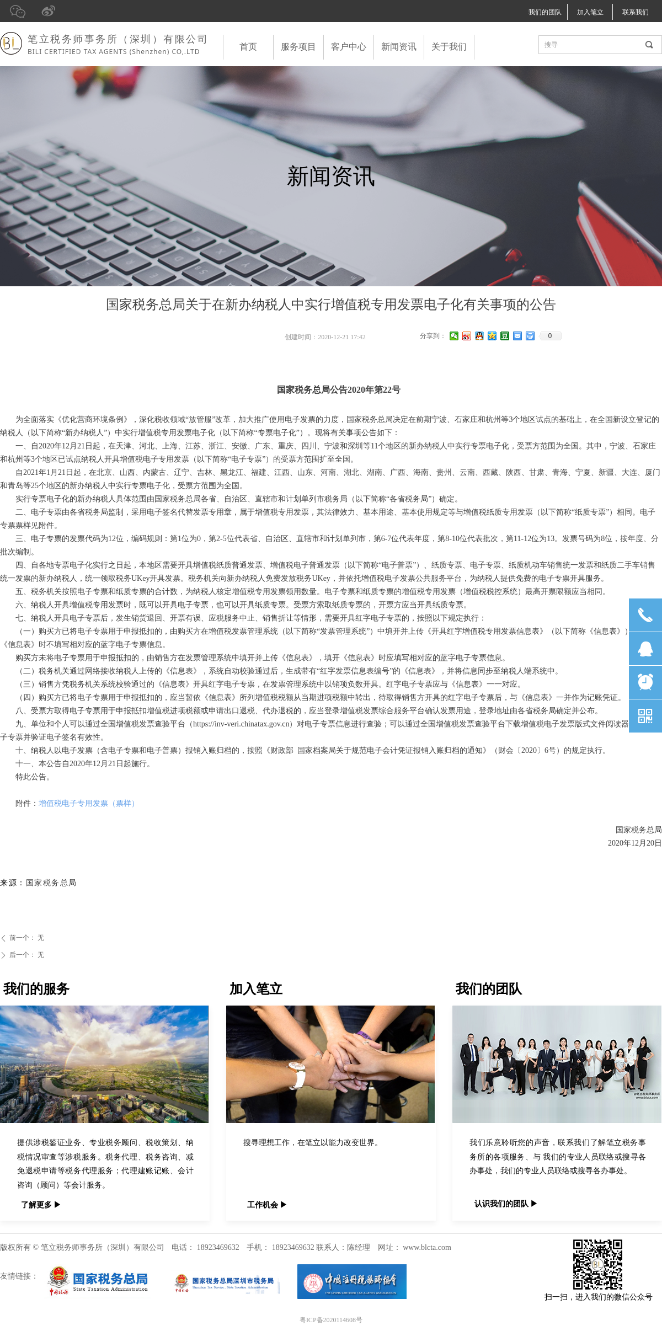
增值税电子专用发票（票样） (89, 803)
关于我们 (449, 46)
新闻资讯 (399, 46)
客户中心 (348, 46)
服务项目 (298, 46)
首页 (248, 46)
